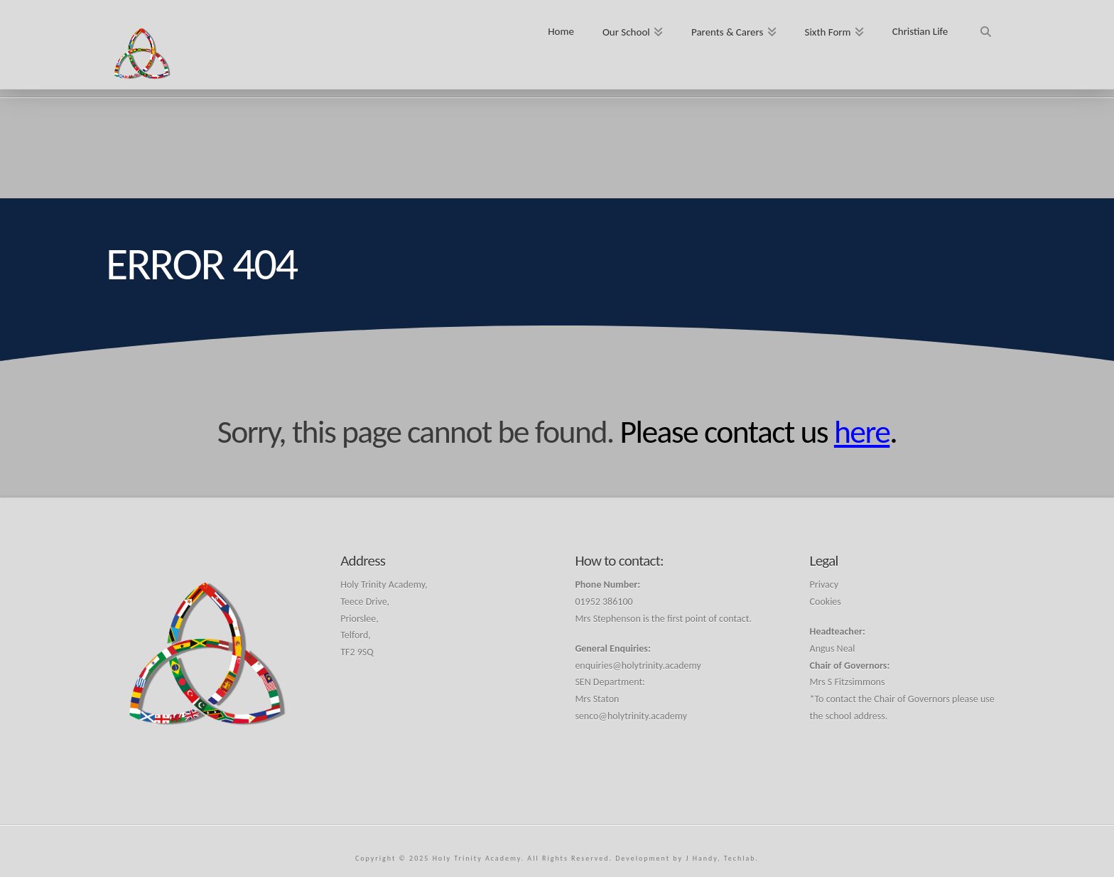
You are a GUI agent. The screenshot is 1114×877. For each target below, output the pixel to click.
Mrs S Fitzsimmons (847, 682)
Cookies (825, 602)
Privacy (824, 585)
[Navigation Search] (985, 26)
